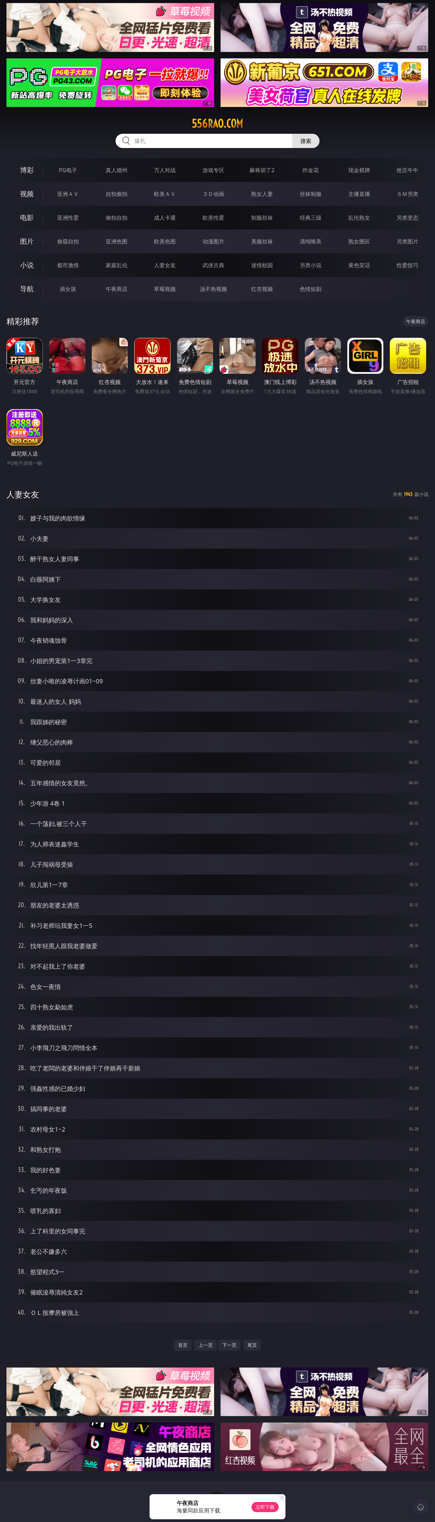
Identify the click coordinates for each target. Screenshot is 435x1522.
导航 (27, 288)
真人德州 (116, 170)
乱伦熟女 (359, 217)
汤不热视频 (213, 289)
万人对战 (165, 170)
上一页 (205, 1345)
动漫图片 (213, 241)
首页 (183, 1345)
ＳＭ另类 (407, 194)
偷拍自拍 (116, 217)
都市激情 (68, 265)
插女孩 (68, 289)
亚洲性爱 (68, 217)
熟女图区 (359, 241)
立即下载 (265, 1507)
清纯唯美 (310, 241)
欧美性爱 (213, 217)
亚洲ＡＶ (68, 194)
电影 (27, 217)
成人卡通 (165, 217)
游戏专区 (213, 170)
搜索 (305, 141)
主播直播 (359, 194)
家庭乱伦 (116, 265)
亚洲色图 (116, 241)
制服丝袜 (262, 217)
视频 (27, 193)
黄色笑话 (359, 265)
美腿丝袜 (262, 241)
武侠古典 (213, 265)
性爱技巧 (407, 265)
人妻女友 (165, 265)
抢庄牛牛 (407, 170)
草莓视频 (165, 289)
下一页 (229, 1345)
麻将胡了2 (261, 170)
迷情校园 (262, 265)
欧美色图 (165, 241)
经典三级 (310, 217)
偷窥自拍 (68, 241)
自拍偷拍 (116, 194)
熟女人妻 (262, 194)
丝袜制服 (310, 194)
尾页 (252, 1345)
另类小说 (310, 265)
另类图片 (407, 241)
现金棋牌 (359, 170)
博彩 (27, 170)
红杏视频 (262, 289)
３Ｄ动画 (213, 194)
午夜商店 (116, 289)
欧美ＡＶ (165, 194)
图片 (27, 241)
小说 (27, 265)
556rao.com (217, 123)
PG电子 (68, 170)
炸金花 (310, 170)
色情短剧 (310, 289)
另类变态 (407, 217)
